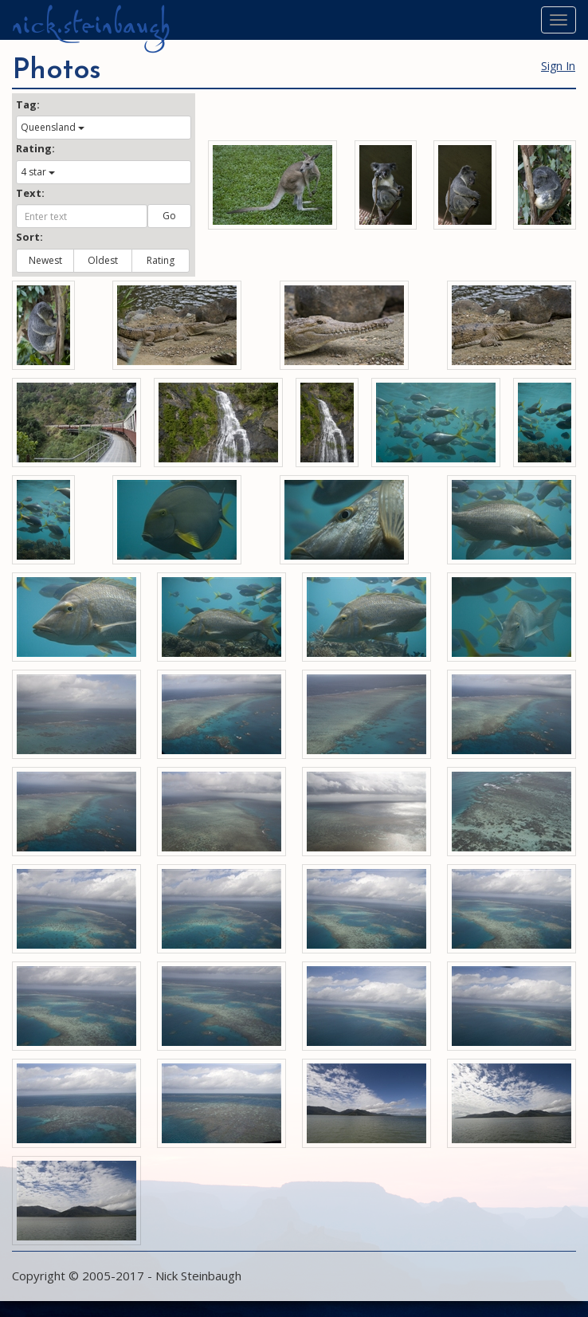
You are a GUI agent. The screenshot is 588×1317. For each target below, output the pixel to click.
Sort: (29, 237)
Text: (30, 193)
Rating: (35, 148)
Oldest (103, 260)
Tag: (28, 104)
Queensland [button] (52, 127)
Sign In (558, 65)
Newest (45, 260)
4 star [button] (38, 172)
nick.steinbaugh (91, 25)
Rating (160, 260)
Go (169, 215)
